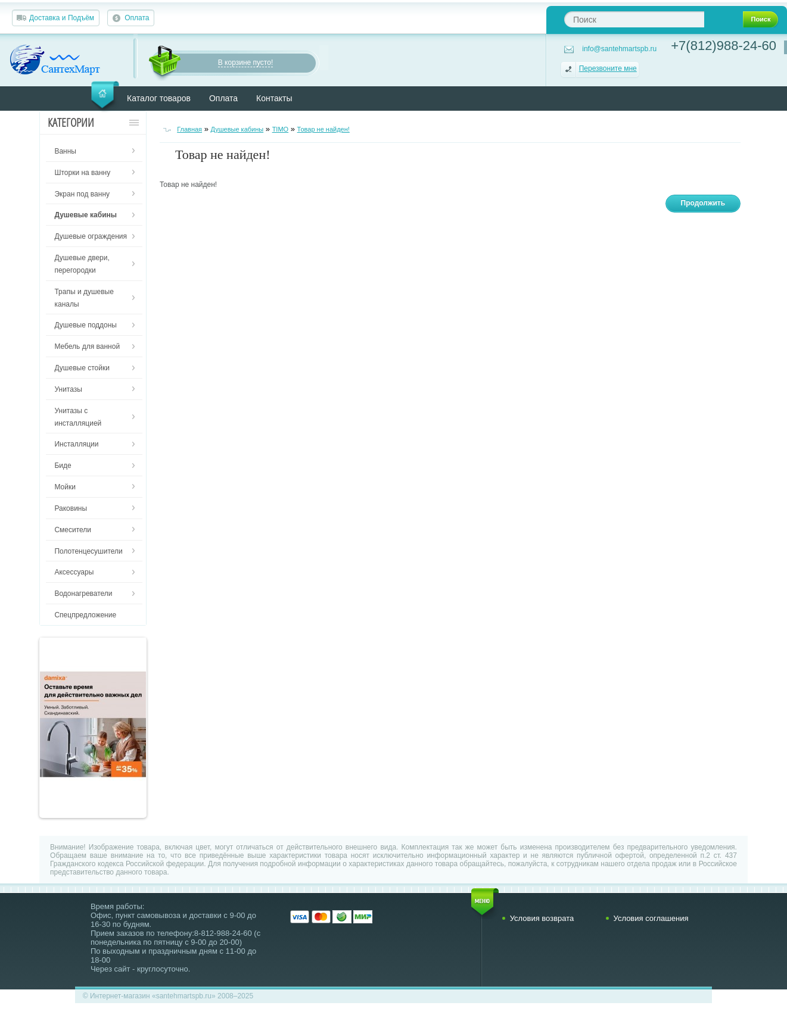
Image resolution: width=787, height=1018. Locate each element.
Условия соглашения (651, 918)
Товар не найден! (323, 129)
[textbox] (634, 19)
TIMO (280, 129)
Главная (189, 129)
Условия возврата (542, 918)
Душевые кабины (237, 129)
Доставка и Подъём (61, 18)
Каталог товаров (159, 98)
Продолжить (703, 203)
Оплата (137, 18)
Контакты (274, 98)
